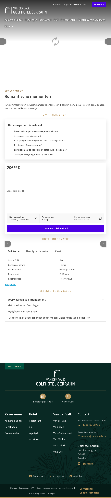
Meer (9, 26)
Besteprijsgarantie (37, 493)
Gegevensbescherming (47, 488)
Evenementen (68, 19)
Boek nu (99, 4)
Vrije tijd (33, 433)
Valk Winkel (59, 439)
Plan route (85, 463)
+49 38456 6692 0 (89, 424)
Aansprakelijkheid (67, 488)
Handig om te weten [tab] (37, 251)
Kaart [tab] (58, 251)
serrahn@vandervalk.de (92, 436)
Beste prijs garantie (43, 398)
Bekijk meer (10, 284)
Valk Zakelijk (60, 445)
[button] (8, 244)
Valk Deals (58, 427)
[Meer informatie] (23, 190)
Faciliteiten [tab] (14, 251)
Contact (57, 4)
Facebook (36, 476)
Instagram (56, 476)
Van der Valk (68, 398)
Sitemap (13, 488)
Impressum (24, 488)
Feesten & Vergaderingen (91, 19)
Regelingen (31, 19)
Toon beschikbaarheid (55, 228)
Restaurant (45, 19)
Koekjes (51, 493)
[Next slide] (108, 41)
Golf (56, 19)
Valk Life (58, 451)
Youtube (76, 476)
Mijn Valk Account (72, 4)
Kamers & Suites (14, 19)
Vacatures (34, 439)
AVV (32, 488)
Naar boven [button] (14, 366)
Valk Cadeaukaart (62, 433)
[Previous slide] (3, 41)
